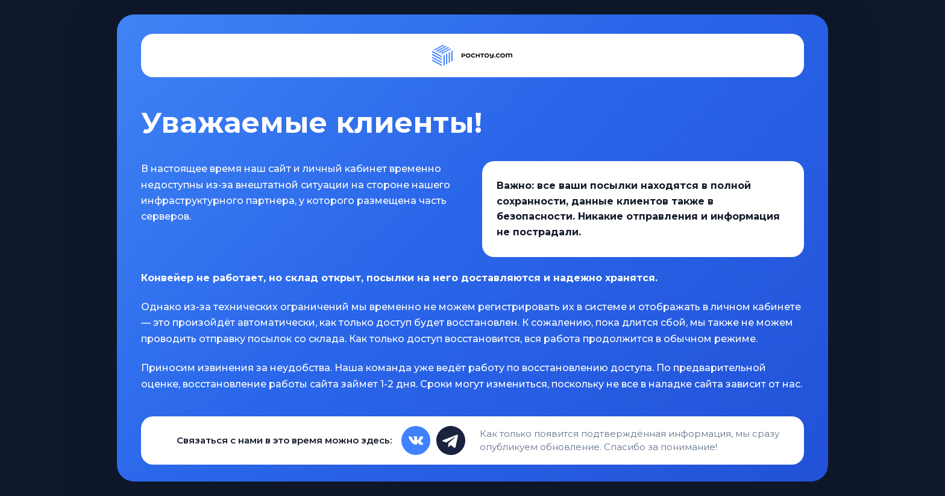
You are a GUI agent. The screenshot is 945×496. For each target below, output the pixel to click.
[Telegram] (450, 440)
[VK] (415, 440)
